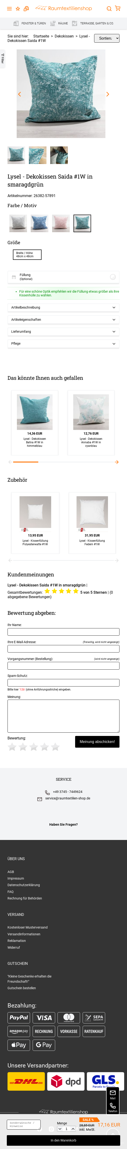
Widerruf (14, 947)
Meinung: (63, 714)
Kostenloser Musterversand (28, 927)
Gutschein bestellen (22, 988)
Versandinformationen (24, 934)
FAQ (11, 892)
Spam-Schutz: (63, 682)
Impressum (16, 878)
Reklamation (17, 941)
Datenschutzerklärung (24, 885)
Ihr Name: (63, 629)
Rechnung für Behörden (25, 898)
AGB (11, 872)
